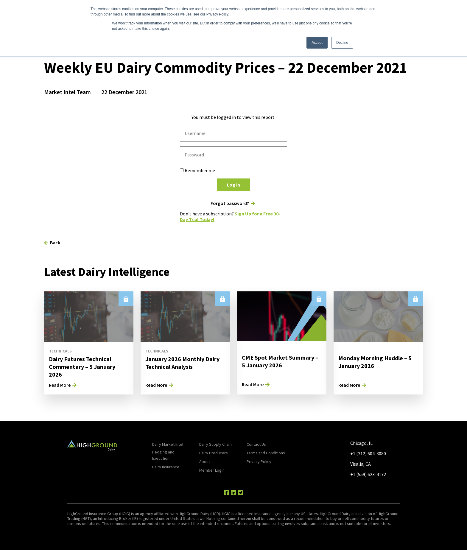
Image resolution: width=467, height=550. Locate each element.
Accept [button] (317, 43)
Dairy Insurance (165, 467)
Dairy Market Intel (167, 444)
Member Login (212, 470)
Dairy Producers (213, 453)
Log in (233, 185)
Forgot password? (230, 203)
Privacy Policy (259, 461)
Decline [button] (342, 43)
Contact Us (256, 444)
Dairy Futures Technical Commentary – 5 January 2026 (82, 366)
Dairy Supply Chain (215, 444)
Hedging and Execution (163, 455)
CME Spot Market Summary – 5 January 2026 (280, 361)
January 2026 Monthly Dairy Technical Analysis (182, 362)
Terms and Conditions (266, 453)
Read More (60, 385)
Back (55, 243)
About (204, 461)
